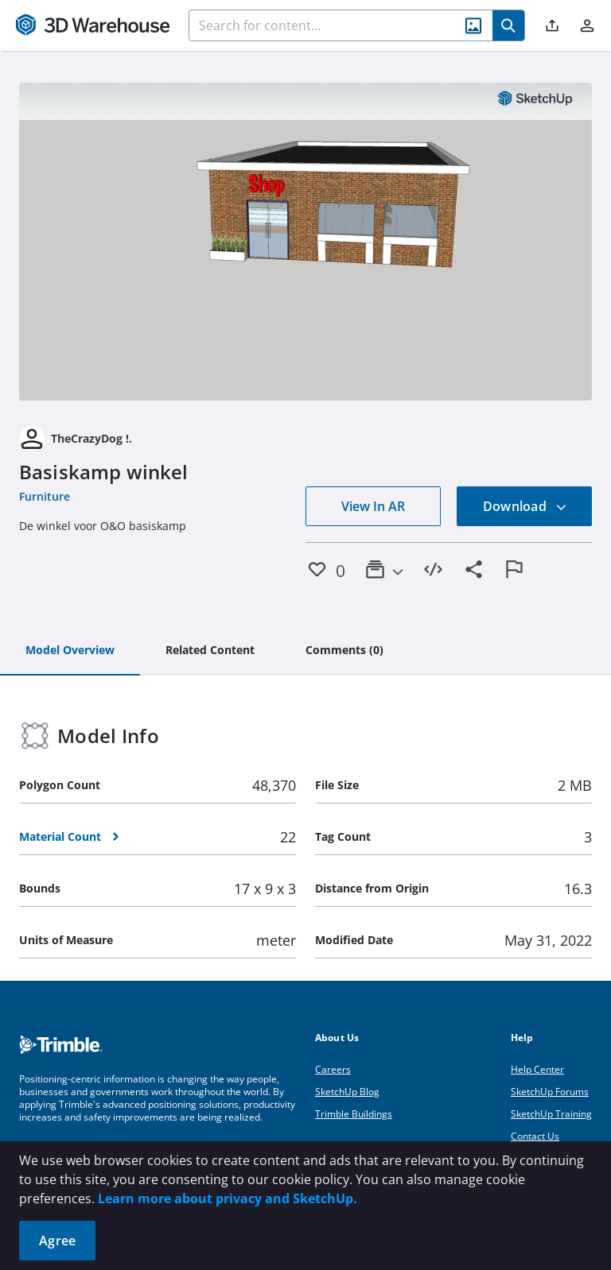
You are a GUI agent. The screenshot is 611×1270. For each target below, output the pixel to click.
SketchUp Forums (550, 1091)
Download (525, 506)
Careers (333, 1069)
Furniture (44, 496)
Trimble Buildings (353, 1114)
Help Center (537, 1069)
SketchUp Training (551, 1114)
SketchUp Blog (347, 1091)
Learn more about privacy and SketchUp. (227, 1198)
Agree (57, 1240)
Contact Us (535, 1136)
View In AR (373, 506)
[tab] (70, 651)
